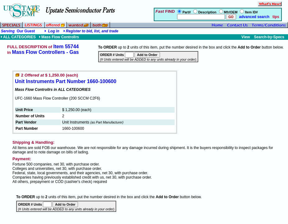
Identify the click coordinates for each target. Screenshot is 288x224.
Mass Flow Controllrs (59, 37)
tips (275, 17)
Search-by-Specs (269, 37)
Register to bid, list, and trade (92, 31)
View (245, 37)
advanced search (253, 17)
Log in (53, 31)
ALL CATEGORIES (18, 37)
